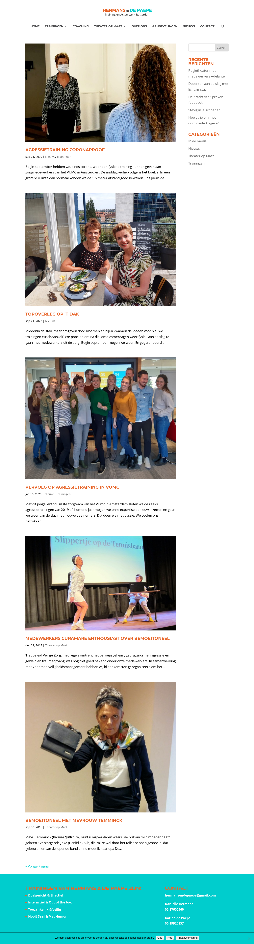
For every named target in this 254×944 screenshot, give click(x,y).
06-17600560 (174, 909)
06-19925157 (174, 923)
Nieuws (189, 26)
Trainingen (54, 26)
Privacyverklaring (187, 937)
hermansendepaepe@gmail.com (190, 895)
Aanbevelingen (164, 26)
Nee (169, 937)
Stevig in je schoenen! (204, 110)
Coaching (81, 26)
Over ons (139, 26)
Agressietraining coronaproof (65, 149)
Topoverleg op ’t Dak (52, 314)
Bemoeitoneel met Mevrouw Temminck (73, 820)
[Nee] (249, 938)
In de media (197, 141)
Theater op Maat (108, 26)
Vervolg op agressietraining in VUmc (72, 487)
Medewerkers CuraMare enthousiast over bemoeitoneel (97, 638)
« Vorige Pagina (37, 866)
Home (35, 26)
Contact (207, 26)
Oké (159, 937)
